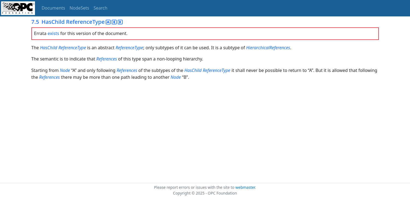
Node (65, 70)
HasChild (48, 48)
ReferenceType (72, 48)
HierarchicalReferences (268, 48)
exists (53, 33)
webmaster (245, 187)
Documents (53, 8)
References (106, 59)
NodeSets (79, 8)
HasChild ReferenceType (207, 70)
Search (101, 8)
